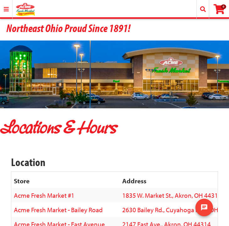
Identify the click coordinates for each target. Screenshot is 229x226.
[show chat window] (204, 207)
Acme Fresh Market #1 (44, 195)
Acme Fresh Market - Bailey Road (58, 210)
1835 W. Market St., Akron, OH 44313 (171, 195)
